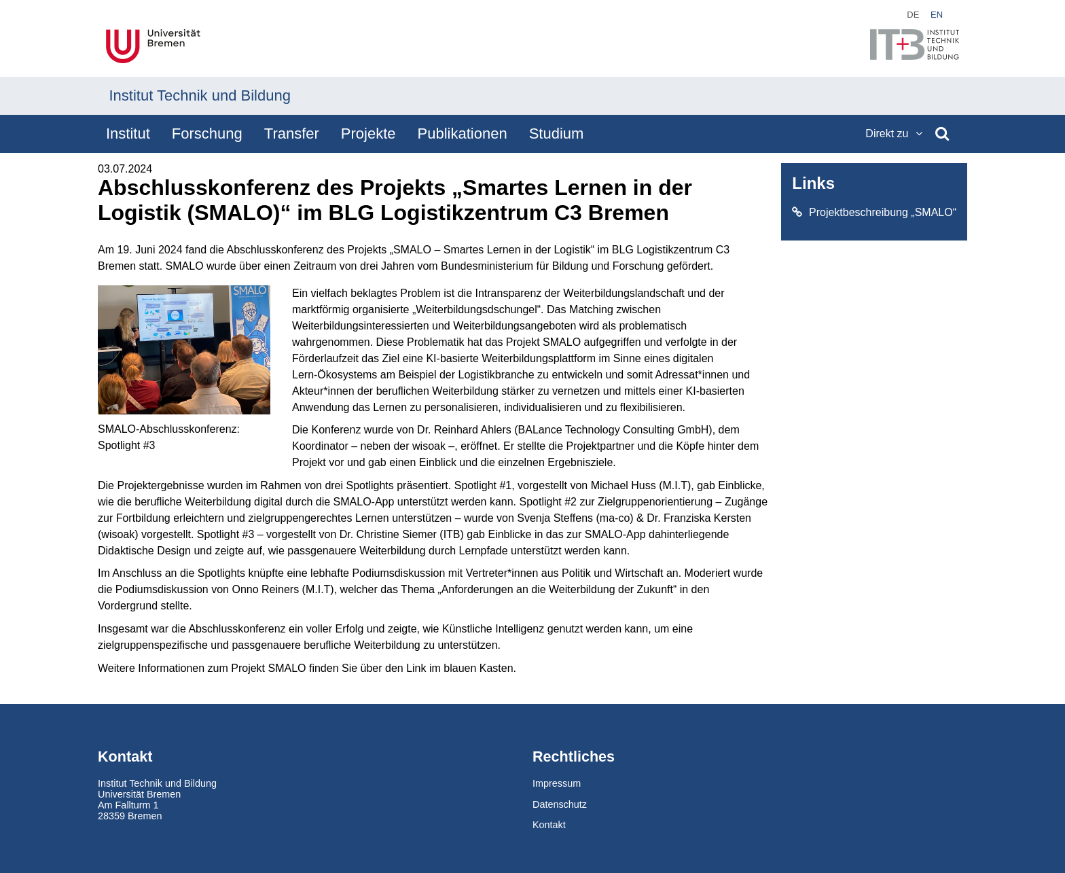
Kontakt (549, 824)
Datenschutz (559, 804)
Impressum (556, 783)
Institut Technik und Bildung (200, 95)
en (937, 15)
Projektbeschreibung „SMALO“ (874, 212)
